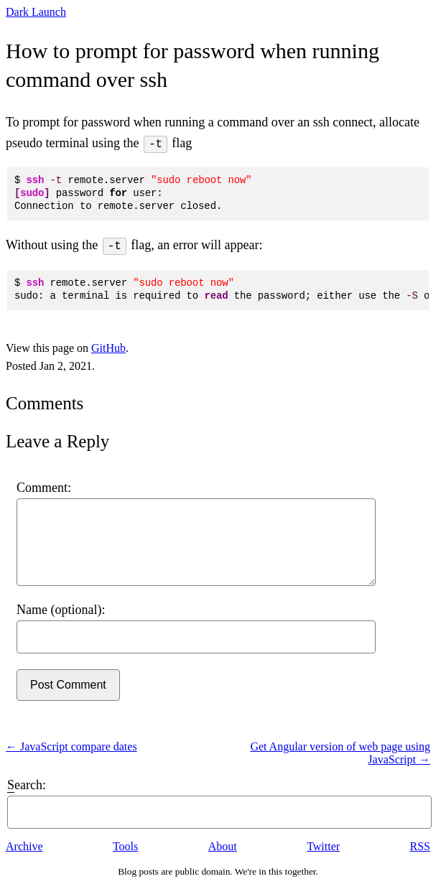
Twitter (323, 846)
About (222, 846)
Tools (125, 846)
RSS (420, 846)
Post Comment (68, 685)
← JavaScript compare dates (71, 746)
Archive (24, 846)
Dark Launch (36, 12)
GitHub (108, 348)
